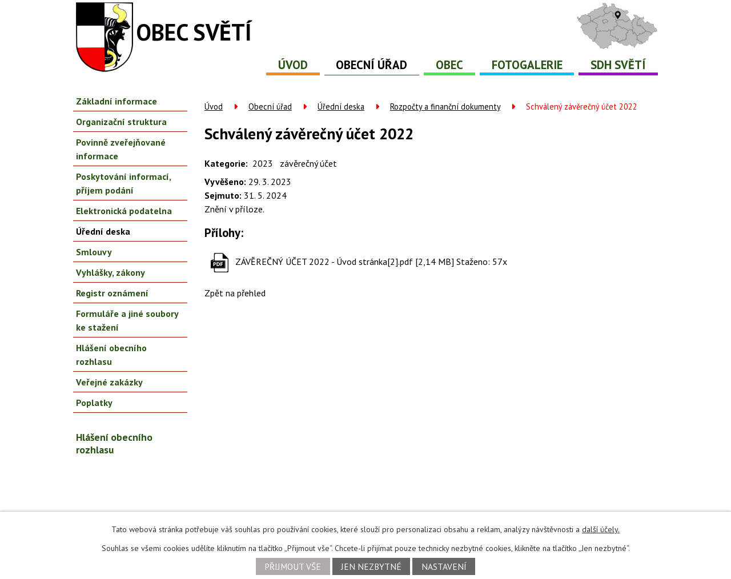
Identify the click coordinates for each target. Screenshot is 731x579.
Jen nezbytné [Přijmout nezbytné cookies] (371, 566)
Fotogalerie (527, 65)
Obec (449, 65)
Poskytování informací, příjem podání (123, 183)
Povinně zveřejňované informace (121, 149)
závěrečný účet (308, 163)
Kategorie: (226, 163)
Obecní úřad (371, 65)
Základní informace (116, 101)
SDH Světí (618, 65)
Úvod (293, 65)
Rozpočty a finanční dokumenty (445, 106)
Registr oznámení (112, 293)
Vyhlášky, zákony (110, 272)
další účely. (601, 529)
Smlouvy (94, 252)
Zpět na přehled (235, 293)
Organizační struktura (121, 121)
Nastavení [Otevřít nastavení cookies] (444, 566)
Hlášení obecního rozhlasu (111, 354)
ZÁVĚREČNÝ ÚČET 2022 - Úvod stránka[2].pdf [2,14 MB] (344, 261)
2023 (262, 163)
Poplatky (94, 402)
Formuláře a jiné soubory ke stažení (127, 320)
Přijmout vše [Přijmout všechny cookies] (292, 566)
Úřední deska (341, 106)
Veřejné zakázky (109, 382)
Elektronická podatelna (124, 210)
